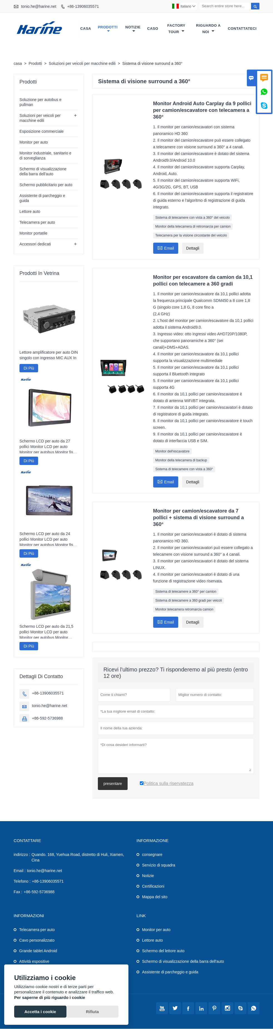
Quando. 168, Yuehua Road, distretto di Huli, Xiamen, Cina (77, 858)
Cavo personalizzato (36, 940)
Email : (20, 871)
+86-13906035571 (83, 6)
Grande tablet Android (38, 951)
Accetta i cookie (40, 1011)
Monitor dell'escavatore (172, 452)
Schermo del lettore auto (163, 951)
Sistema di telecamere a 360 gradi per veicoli (188, 601)
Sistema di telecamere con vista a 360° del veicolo (192, 218)
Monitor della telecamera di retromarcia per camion (193, 227)
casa (85, 29)
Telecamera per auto (37, 222)
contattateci (242, 29)
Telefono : (22, 881)
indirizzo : (22, 855)
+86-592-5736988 (47, 718)
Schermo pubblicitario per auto (45, 185)
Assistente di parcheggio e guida (170, 972)
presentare (112, 784)
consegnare (152, 855)
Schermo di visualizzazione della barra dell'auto (183, 961)
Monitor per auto (33, 142)
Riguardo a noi (208, 28)
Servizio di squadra (158, 865)
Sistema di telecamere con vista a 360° (184, 469)
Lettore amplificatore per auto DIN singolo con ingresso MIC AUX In (48, 355)
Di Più (29, 368)
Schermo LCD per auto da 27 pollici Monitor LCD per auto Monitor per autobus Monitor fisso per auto (48, 447)
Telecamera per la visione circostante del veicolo (191, 236)
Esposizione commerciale (41, 131)
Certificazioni (153, 886)
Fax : (18, 892)
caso (152, 29)
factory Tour (176, 28)
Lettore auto (29, 212)
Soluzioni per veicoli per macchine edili (82, 63)
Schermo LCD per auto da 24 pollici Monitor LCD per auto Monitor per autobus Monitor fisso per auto (48, 540)
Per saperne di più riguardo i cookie (49, 997)
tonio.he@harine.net (38, 6)
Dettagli (192, 248)
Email (165, 248)
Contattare (27, 840)
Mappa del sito (154, 897)
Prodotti (108, 29)
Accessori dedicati (35, 244)
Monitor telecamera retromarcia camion (184, 610)
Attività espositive (34, 961)
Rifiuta (92, 1011)
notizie (133, 29)
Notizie (148, 876)
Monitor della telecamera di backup (181, 460)
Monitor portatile (33, 233)
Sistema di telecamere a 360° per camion (186, 592)
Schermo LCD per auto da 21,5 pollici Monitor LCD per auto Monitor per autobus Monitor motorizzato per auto (46, 632)
